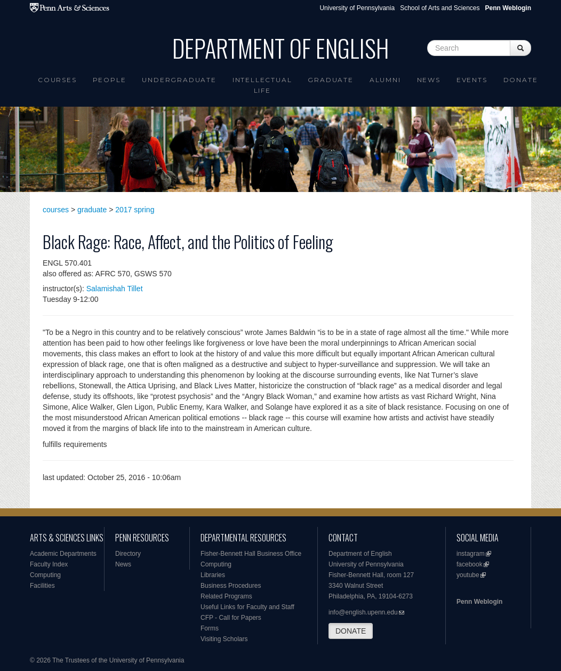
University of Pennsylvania (357, 8)
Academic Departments (63, 553)
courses (56, 209)
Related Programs (226, 596)
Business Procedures (231, 585)
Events (471, 80)
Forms (210, 628)
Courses (57, 80)
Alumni (385, 80)
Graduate (330, 80)
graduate (92, 209)
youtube (467, 575)
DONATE (350, 631)
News (428, 80)
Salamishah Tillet (114, 288)
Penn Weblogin (479, 601)
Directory (128, 553)
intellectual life (262, 85)
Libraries (213, 575)
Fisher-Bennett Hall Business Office (251, 553)
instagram (470, 553)
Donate (520, 80)
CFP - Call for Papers (231, 617)
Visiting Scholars (224, 639)
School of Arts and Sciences (439, 8)
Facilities (42, 585)
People (109, 80)
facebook (469, 564)
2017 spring (134, 209)
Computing (45, 575)
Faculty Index (49, 564)
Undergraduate (179, 80)
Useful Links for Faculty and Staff (247, 607)
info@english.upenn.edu (363, 612)
